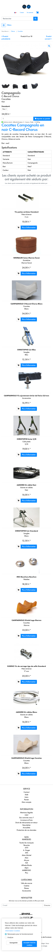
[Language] (15, 12)
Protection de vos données (26, 830)
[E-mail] (22, 905)
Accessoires (26, 891)
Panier (26, 800)
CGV (26, 815)
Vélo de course (26, 883)
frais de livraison (45, 937)
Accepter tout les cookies (30, 944)
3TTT (26, 848)
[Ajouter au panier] (18, 228)
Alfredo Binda (26, 865)
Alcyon (26, 860)
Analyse (10, 937)
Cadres (26, 886)
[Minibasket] (37, 13)
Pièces (26, 888)
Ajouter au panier (42, 119)
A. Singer (26, 850)
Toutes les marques (26, 843)
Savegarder (14, 943)
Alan (26, 858)
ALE (26, 863)
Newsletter (26, 825)
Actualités (26, 828)
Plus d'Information (29, 227)
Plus (26, 873)
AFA (26, 853)
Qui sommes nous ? (26, 817)
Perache (27, 845)
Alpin (26, 868)
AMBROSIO (26, 870)
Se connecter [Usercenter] (30, 12)
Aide (26, 795)
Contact (22, 12)
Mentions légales (26, 812)
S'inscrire (47, 905)
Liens (26, 797)
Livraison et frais (26, 820)
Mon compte (26, 802)
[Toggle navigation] (4, 25)
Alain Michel (26, 855)
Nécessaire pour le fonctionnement (20, 934)
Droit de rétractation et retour (26, 823)
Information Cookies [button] (12, 931)
